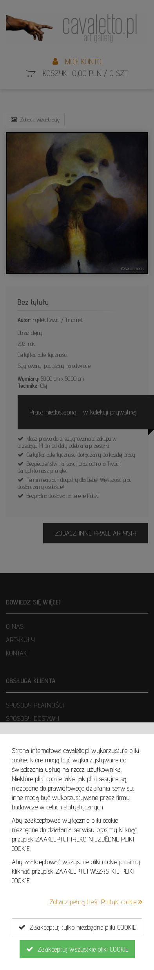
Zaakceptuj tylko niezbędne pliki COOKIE (77, 927)
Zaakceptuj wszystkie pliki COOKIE (77, 949)
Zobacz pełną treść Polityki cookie (95, 902)
